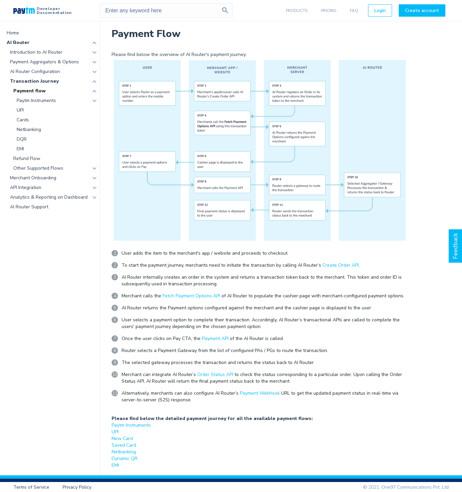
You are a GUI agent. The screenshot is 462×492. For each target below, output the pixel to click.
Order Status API (215, 374)
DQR (22, 139)
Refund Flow (26, 158)
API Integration (25, 187)
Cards (23, 120)
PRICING (328, 10)
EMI (20, 149)
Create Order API (340, 265)
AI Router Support (29, 207)
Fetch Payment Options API (191, 296)
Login (380, 10)
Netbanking (29, 129)
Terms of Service (31, 487)
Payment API (215, 338)
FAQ (354, 10)
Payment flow (29, 91)
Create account (422, 10)
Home (13, 33)
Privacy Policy (77, 487)
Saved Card (124, 445)
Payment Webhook (260, 393)
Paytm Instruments (36, 100)
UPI (20, 110)
